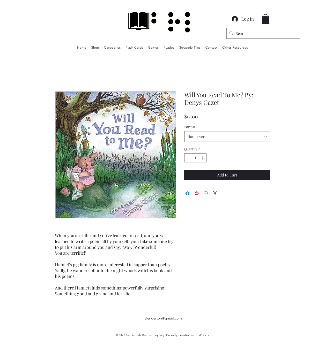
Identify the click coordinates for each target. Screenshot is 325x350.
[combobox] (227, 136)
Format (189, 126)
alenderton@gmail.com (163, 318)
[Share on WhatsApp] (206, 193)
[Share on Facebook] (187, 193)
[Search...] (263, 33)
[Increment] (203, 158)
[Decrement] (188, 158)
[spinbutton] (195, 158)
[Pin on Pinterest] (196, 193)
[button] (265, 19)
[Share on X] (215, 193)
